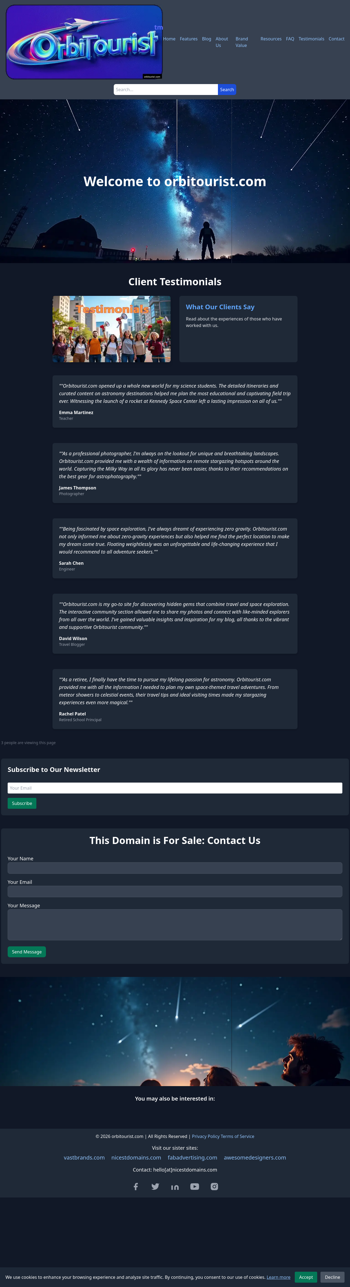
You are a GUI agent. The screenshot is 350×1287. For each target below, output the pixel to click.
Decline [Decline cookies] (332, 1277)
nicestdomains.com (136, 1157)
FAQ (290, 39)
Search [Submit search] (227, 90)
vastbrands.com (84, 1157)
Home (169, 39)
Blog (206, 39)
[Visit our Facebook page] (135, 1186)
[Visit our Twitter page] (155, 1186)
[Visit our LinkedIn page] (175, 1186)
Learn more (278, 1277)
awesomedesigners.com (255, 1157)
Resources (271, 39)
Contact (337, 39)
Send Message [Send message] (27, 952)
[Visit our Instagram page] (214, 1186)
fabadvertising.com (192, 1157)
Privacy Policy (206, 1136)
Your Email (20, 882)
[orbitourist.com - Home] (84, 42)
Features (189, 39)
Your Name (20, 858)
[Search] (166, 89)
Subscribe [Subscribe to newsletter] (22, 803)
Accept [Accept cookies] (306, 1277)
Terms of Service (237, 1136)
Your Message (24, 905)
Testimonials (311, 39)
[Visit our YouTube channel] (194, 1186)
